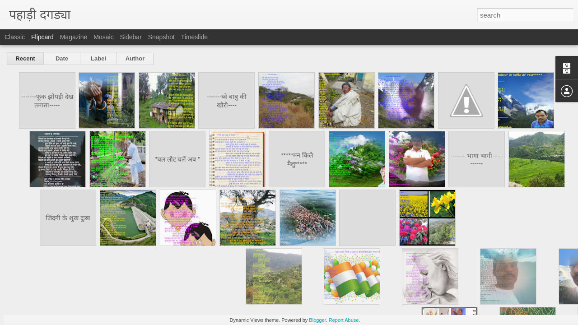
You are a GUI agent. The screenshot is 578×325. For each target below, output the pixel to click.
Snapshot (161, 37)
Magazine (74, 37)
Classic (15, 37)
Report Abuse (344, 320)
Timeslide (194, 37)
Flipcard (42, 37)
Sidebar (131, 37)
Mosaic (103, 37)
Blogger (317, 320)
